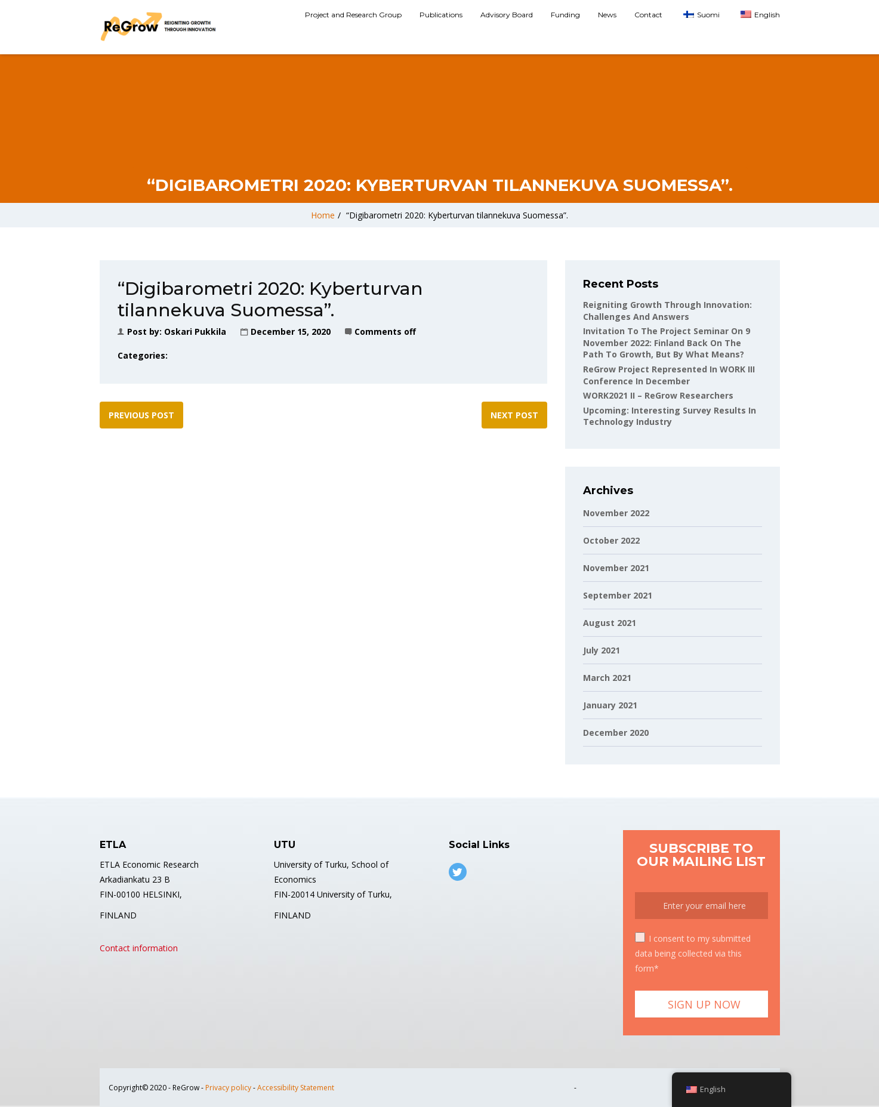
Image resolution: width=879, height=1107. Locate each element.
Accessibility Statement (295, 1088)
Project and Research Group (353, 14)
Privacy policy (228, 1088)
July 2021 (601, 650)
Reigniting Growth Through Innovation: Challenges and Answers (667, 310)
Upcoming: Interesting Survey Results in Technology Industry (669, 416)
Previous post (141, 415)
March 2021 (607, 677)
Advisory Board (506, 14)
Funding (565, 14)
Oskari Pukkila (195, 331)
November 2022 (616, 513)
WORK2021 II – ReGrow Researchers (658, 395)
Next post (514, 415)
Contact (648, 14)
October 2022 (611, 540)
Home (323, 215)
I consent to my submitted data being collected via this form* (693, 953)
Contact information (139, 948)
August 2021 (609, 622)
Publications (441, 14)
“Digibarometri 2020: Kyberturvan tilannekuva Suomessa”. (457, 215)
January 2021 (610, 705)
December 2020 (616, 732)
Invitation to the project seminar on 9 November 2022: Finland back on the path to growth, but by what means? (666, 342)
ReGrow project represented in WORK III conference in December (669, 375)
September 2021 (617, 595)
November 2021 (616, 567)
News (607, 14)
